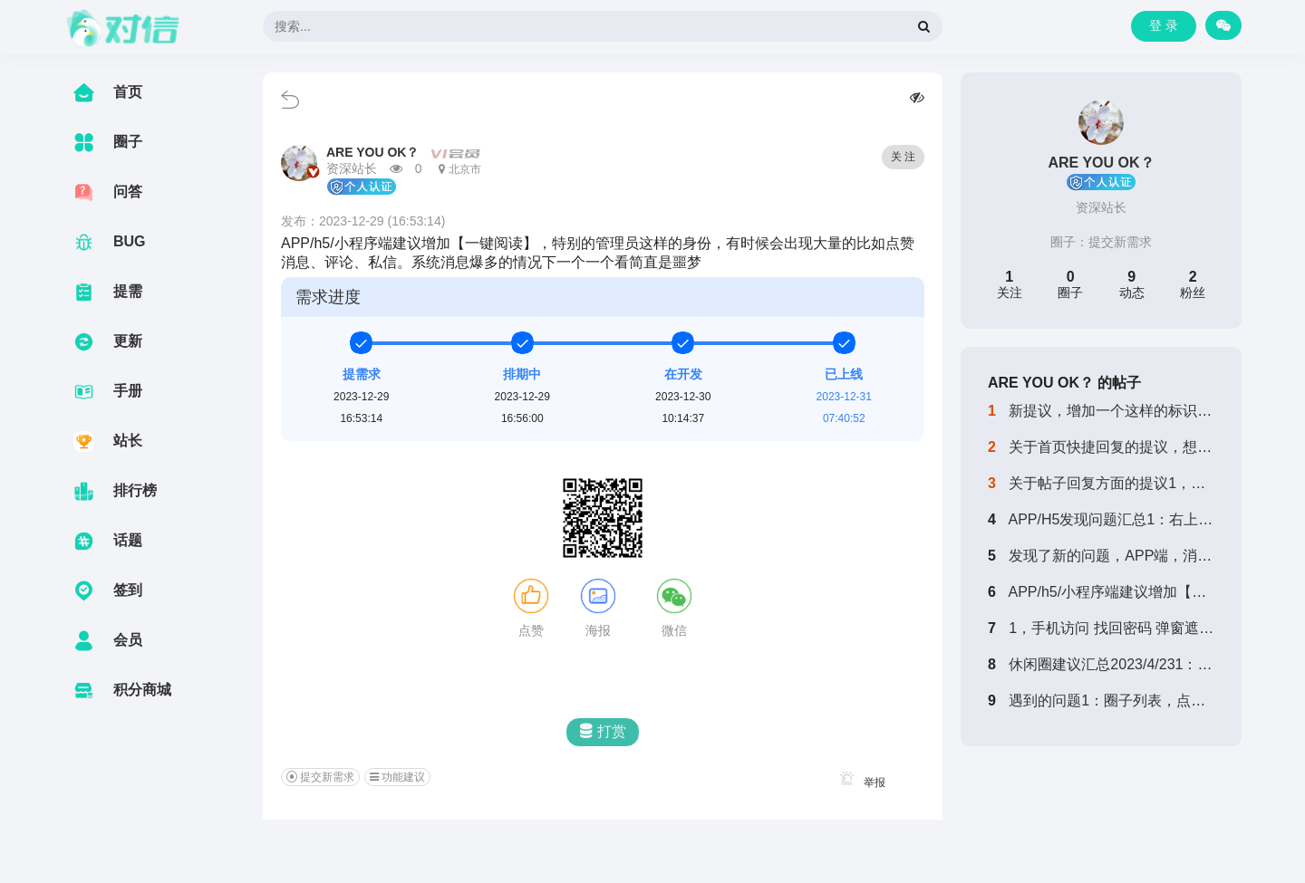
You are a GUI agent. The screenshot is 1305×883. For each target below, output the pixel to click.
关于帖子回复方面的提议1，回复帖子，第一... (1156, 483)
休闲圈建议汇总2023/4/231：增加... (1123, 664)
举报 (859, 782)
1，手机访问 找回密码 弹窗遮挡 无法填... (1141, 628)
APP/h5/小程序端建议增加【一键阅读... (1135, 592)
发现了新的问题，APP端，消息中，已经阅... (1152, 555)
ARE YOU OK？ (372, 152)
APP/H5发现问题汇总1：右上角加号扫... (1138, 519)
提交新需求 (1120, 242)
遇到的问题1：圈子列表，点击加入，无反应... (1156, 700)
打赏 (602, 731)
